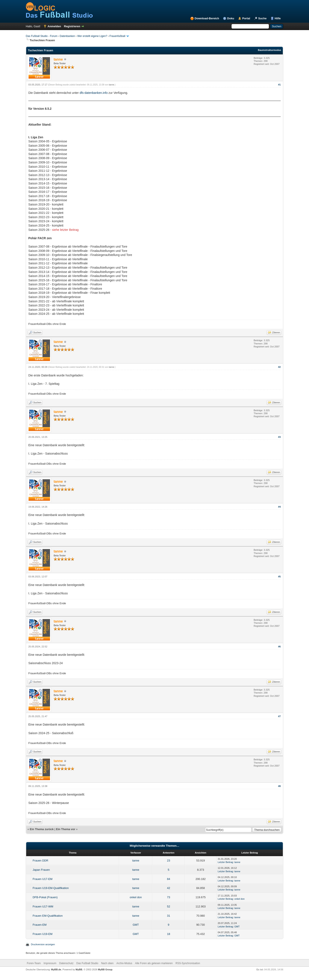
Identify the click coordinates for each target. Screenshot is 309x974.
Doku (230, 18)
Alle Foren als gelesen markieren (154, 963)
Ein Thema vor (65, 829)
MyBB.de (56, 969)
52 (168, 906)
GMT (136, 924)
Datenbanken (67, 36)
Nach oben (107, 963)
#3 (279, 437)
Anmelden (54, 26)
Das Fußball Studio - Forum (41, 36)
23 (168, 860)
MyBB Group (105, 969)
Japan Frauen (41, 869)
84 (168, 879)
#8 (279, 786)
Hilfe (278, 18)
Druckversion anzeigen (43, 944)
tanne (111, 85)
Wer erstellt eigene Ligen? (92, 36)
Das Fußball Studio (87, 963)
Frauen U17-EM (42, 879)
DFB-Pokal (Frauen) (45, 897)
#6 (279, 646)
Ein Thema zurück (42, 829)
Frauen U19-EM (42, 934)
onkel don (136, 897)
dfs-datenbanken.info (94, 92)
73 (168, 897)
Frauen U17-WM (43, 906)
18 (168, 934)
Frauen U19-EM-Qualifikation (51, 888)
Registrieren (72, 26)
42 (168, 888)
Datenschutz (66, 963)
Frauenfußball (117, 36)
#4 (279, 506)
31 (168, 915)
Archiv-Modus (124, 963)
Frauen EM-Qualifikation (48, 915)
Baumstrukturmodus (269, 50)
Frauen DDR (40, 860)
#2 (279, 367)
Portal (246, 18)
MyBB (79, 969)
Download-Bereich (207, 18)
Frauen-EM (40, 924)
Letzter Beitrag (225, 862)
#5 (279, 576)
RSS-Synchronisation (188, 963)
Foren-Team (34, 963)
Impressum (50, 963)
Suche (262, 18)
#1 (279, 84)
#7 (279, 716)
